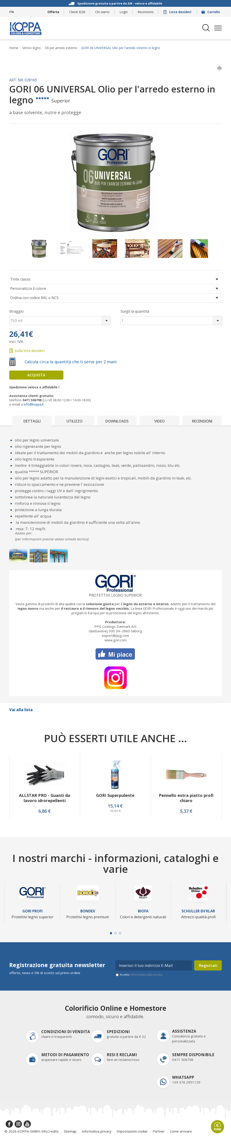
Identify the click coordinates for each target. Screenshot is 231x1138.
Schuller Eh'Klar (198, 911)
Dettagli (32, 421)
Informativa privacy (96, 1131)
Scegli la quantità (134, 311)
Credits (53, 1131)
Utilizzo (75, 421)
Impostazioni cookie (132, 1131)
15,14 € (115, 806)
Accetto (141, 975)
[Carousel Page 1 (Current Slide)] (111, 933)
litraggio (16, 311)
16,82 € (115, 811)
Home (13, 48)
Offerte (53, 12)
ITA (11, 12)
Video (159, 421)
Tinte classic (20, 279)
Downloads (117, 421)
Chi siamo (102, 12)
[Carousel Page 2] (115, 933)
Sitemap (70, 1131)
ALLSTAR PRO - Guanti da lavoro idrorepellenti (44, 798)
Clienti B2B (77, 12)
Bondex (87, 911)
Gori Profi (32, 911)
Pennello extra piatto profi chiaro (186, 798)
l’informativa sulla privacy (146, 975)
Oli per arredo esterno (61, 48)
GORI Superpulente (115, 795)
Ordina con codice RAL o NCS (34, 297)
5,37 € (186, 811)
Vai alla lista (21, 709)
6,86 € (44, 811)
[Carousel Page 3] (120, 933)
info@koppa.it (34, 404)
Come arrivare (181, 1131)
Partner (159, 1131)
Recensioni (145, 12)
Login (124, 12)
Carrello (211, 12)
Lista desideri (177, 12)
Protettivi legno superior (115, 595)
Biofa (143, 911)
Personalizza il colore (28, 288)
